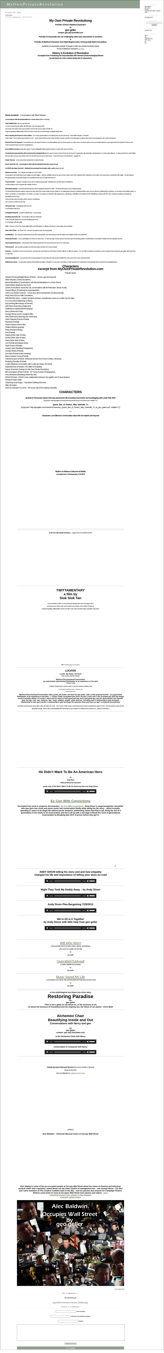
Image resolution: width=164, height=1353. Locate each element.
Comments (148, 38)
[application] (70, 791)
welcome (8, 15)
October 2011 (148, 30)
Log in (146, 35)
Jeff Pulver (147, 8)
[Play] (47, 791)
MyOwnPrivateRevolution (35, 4)
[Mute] (88, 791)
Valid (148, 39)
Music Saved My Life (70, 977)
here (105, 1193)
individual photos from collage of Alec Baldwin (70, 1195)
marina (147, 9)
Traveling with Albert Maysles (152, 11)
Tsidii (146, 12)
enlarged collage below (70, 1197)
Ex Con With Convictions (70, 801)
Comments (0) (119, 1289)
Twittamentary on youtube (72, 664)
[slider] (67, 791)
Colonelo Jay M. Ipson (77, 1073)
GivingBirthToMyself (70, 961)
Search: (153, 20)
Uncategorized (16, 17)
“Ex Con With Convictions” (72, 806)
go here (81, 49)
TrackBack (82, 1302)
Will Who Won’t (70, 943)
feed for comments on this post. (65, 1302)
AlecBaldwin (148, 6)
